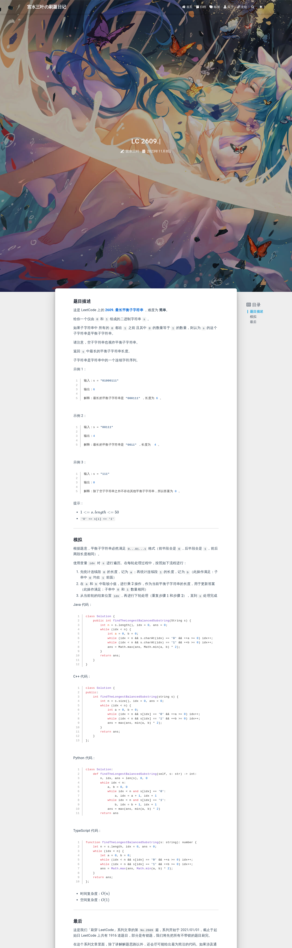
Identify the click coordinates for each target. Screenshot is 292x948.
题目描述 (256, 311)
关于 (229, 7)
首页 (187, 7)
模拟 (253, 317)
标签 (214, 7)
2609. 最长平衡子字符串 (124, 310)
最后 (253, 322)
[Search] (253, 7)
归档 (201, 7)
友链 (242, 7)
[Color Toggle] (261, 7)
